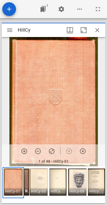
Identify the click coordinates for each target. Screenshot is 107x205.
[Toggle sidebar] (10, 30)
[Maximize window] (83, 30)
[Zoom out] (38, 151)
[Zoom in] (24, 151)
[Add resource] (9, 9)
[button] (13, 183)
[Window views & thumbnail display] (70, 30)
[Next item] (83, 151)
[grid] (53, 184)
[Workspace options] (79, 9)
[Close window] (97, 30)
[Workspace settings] (61, 9)
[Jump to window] (43, 9)
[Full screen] (98, 9)
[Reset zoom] (51, 151)
